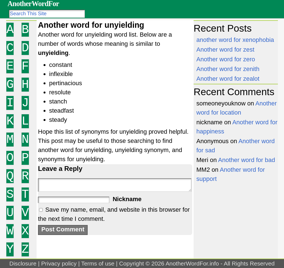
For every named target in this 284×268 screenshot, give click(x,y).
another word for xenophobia (235, 39)
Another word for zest (225, 49)
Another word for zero (225, 59)
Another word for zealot (227, 78)
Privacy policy (59, 263)
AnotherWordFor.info (192, 263)
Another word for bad (246, 159)
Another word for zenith (227, 68)
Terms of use (98, 263)
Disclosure (23, 263)
